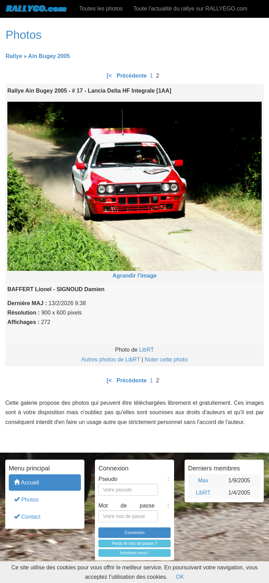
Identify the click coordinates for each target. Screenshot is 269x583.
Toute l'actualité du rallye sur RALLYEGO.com (190, 9)
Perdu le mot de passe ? (134, 543)
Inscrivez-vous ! (134, 552)
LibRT (146, 350)
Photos (26, 499)
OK (180, 577)
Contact (27, 516)
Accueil (26, 482)
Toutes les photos (101, 9)
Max (203, 480)
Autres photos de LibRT (110, 359)
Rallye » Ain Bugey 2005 (38, 56)
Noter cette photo (166, 359)
